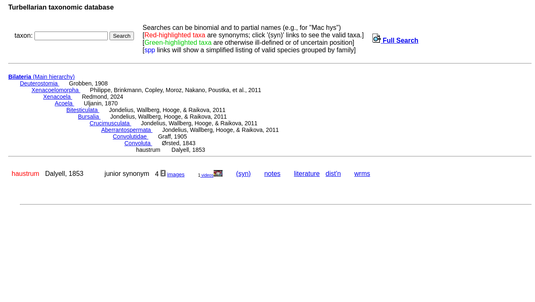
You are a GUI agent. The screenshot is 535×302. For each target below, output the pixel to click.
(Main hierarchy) (41, 76)
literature (307, 173)
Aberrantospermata (127, 130)
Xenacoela (57, 96)
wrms (362, 173)
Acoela (64, 103)
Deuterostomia (39, 83)
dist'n (333, 173)
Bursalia (89, 116)
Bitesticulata (82, 110)
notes (272, 173)
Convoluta (138, 143)
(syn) (243, 173)
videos (211, 175)
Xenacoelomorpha (56, 90)
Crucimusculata (110, 123)
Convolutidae (130, 136)
